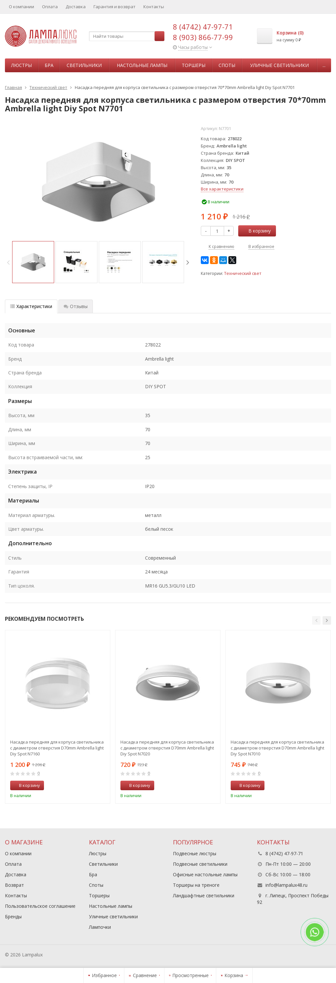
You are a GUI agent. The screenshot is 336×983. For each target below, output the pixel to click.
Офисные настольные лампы (205, 874)
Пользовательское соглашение (40, 906)
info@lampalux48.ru (286, 885)
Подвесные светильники (200, 864)
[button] (316, 620)
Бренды (13, 916)
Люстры (21, 65)
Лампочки (100, 927)
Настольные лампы (142, 65)
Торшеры (193, 65)
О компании (21, 7)
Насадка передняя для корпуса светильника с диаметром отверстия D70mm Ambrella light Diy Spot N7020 (167, 748)
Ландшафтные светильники (203, 895)
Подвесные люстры (194, 853)
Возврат (14, 885)
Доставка (76, 7)
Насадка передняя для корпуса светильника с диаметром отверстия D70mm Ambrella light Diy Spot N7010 (277, 748)
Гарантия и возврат (115, 7)
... (324, 65)
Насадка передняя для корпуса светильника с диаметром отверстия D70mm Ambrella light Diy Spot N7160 (57, 748)
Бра (49, 65)
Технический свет (242, 273)
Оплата (50, 7)
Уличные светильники (279, 65)
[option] (33, 262)
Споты (227, 65)
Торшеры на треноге (196, 885)
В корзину (256, 231)
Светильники (84, 65)
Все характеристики (222, 189)
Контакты (153, 7)
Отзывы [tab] (76, 306)
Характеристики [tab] (31, 306)
